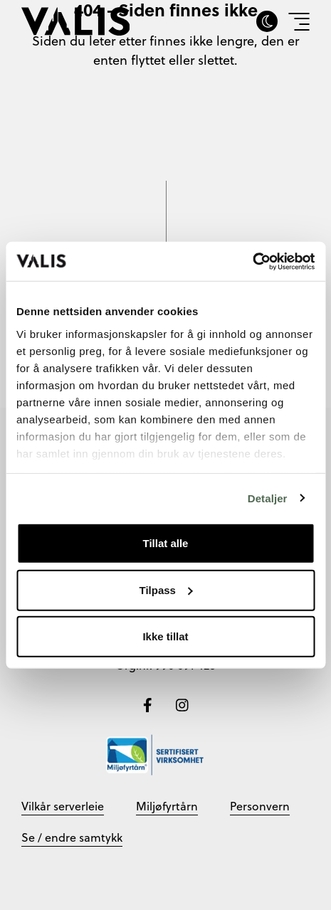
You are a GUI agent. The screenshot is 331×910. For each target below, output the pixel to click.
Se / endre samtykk (71, 837)
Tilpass (166, 589)
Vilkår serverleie (62, 806)
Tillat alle (166, 543)
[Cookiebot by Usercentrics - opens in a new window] (252, 261)
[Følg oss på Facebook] (149, 703)
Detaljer (268, 498)
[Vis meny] (299, 21)
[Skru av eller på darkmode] (267, 21)
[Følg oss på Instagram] (182, 703)
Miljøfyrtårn (167, 806)
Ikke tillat (165, 636)
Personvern (260, 806)
